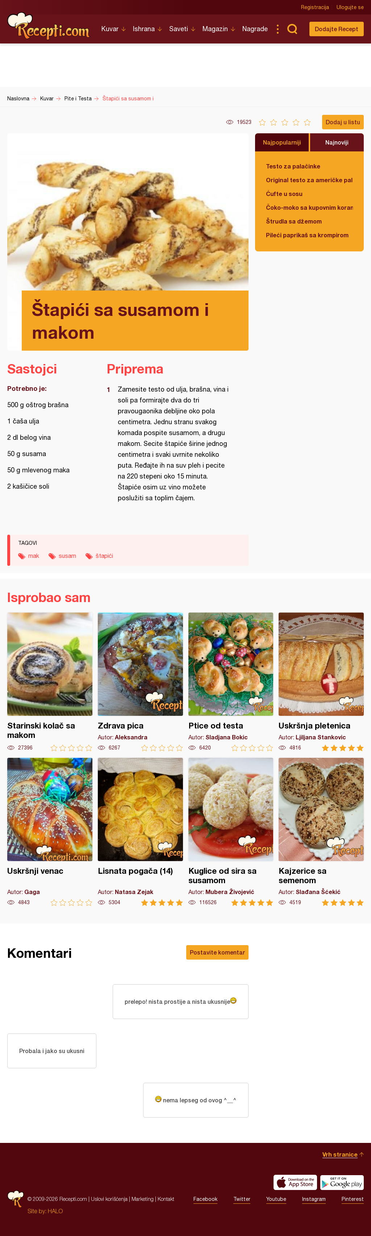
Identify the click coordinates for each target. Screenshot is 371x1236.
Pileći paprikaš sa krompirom (307, 234)
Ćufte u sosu (284, 193)
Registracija (315, 7)
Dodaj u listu (343, 121)
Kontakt (166, 1199)
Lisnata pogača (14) (140, 832)
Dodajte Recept (336, 28)
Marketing (143, 1199)
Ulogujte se (350, 7)
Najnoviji (337, 142)
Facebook (205, 1199)
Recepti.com (49, 26)
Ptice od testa (231, 682)
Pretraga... (292, 29)
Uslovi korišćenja (109, 1199)
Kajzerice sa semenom (321, 832)
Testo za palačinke (293, 166)
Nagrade (255, 29)
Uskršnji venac (49, 832)
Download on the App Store (295, 1182)
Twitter (241, 1199)
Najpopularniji (282, 142)
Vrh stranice (340, 1154)
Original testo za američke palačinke (309, 179)
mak (33, 555)
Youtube (276, 1199)
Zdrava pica (140, 682)
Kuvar (109, 29)
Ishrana (144, 29)
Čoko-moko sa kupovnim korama (309, 207)
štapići (104, 555)
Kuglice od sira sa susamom (231, 832)
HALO (55, 1211)
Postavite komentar (217, 952)
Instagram (314, 1199)
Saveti (178, 29)
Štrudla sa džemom (294, 221)
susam (67, 555)
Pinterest (353, 1199)
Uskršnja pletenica (321, 682)
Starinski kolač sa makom (49, 682)
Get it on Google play (342, 1182)
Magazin (215, 29)
